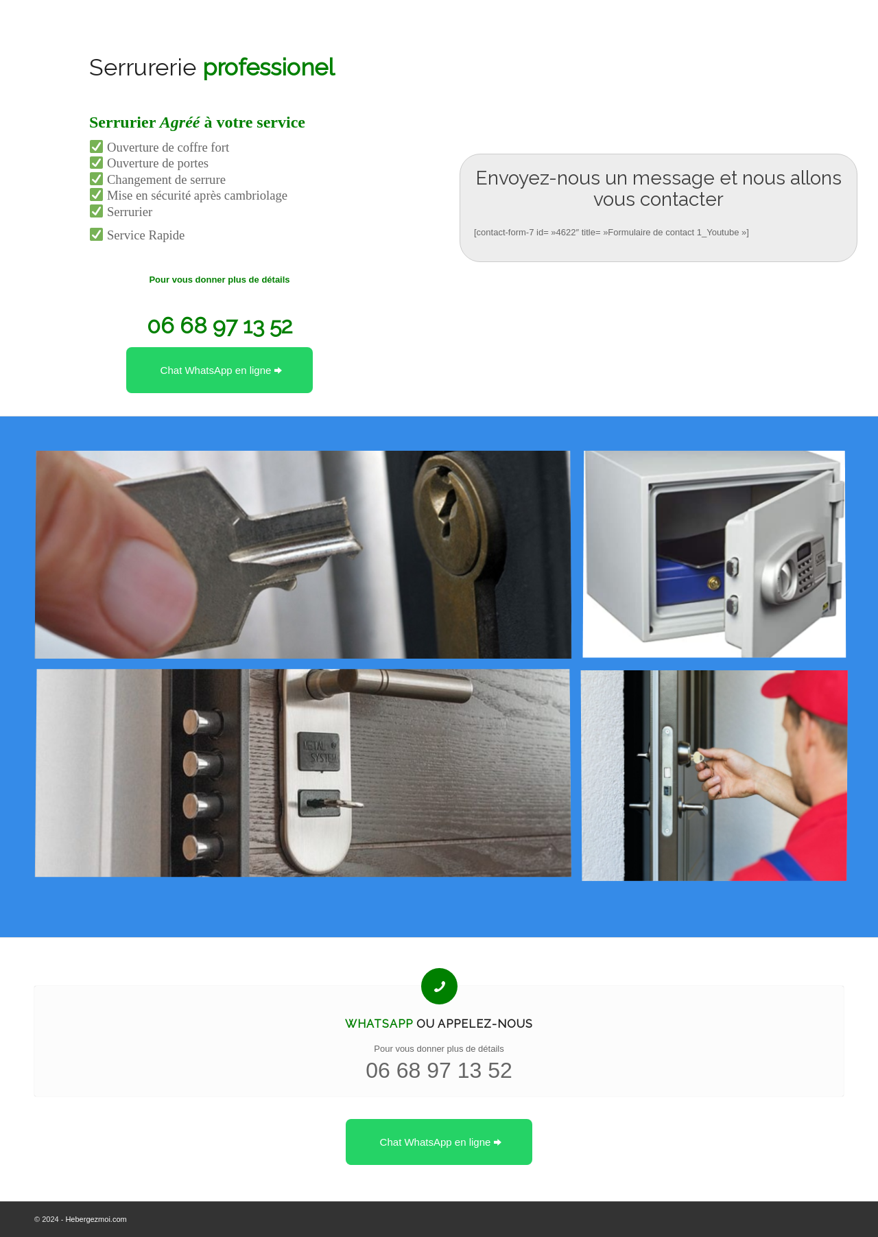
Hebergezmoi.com (95, 1219)
